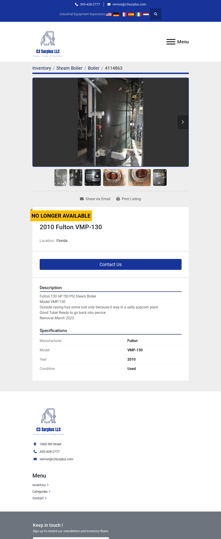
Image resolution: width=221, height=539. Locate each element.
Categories (40, 491)
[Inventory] (41, 68)
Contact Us (111, 264)
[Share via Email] (95, 199)
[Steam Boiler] (69, 68)
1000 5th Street (50, 444)
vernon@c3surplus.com (129, 4)
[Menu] (170, 41)
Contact (38, 498)
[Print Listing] (128, 199)
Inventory (39, 485)
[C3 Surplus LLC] (48, 419)
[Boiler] (94, 68)
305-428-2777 (90, 4)
